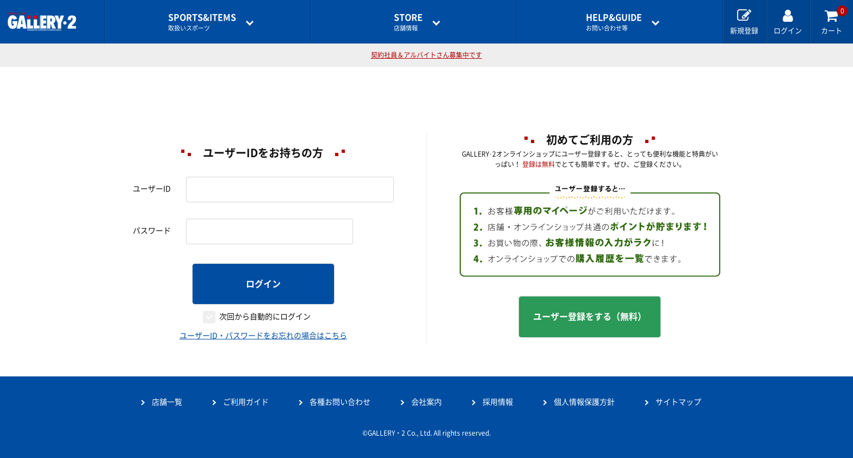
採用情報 (498, 402)
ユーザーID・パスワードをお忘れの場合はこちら (263, 335)
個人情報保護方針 (584, 402)
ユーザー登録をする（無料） (589, 316)
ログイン (263, 284)
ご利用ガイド (246, 402)
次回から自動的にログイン (265, 316)
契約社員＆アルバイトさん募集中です (426, 55)
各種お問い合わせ (340, 402)
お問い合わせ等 (614, 22)
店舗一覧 (167, 402)
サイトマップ (678, 402)
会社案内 (426, 402)
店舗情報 (408, 22)
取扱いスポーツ (202, 22)
